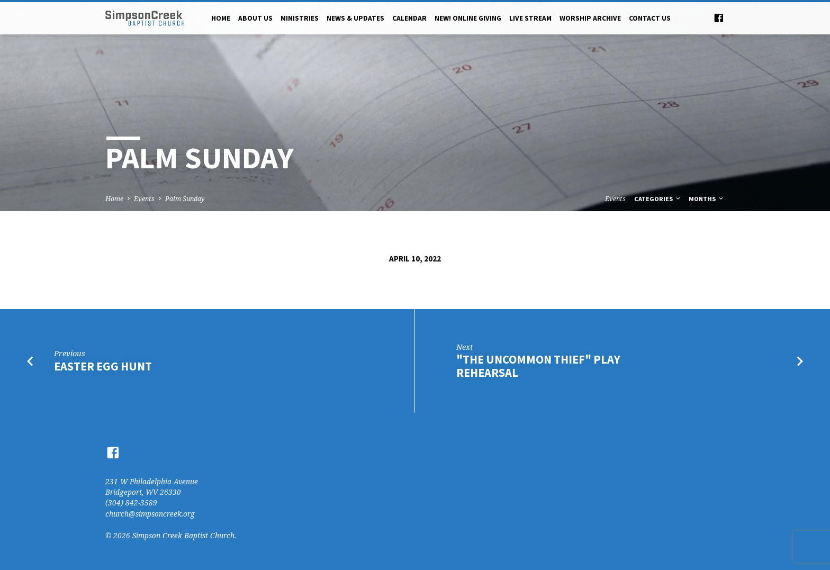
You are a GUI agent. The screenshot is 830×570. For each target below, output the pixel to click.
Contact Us (650, 18)
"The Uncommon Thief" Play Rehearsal (538, 366)
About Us (255, 18)
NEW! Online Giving (468, 18)
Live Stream (530, 18)
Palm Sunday (185, 198)
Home (220, 18)
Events (144, 198)
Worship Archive (590, 18)
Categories (658, 199)
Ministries (300, 18)
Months (707, 199)
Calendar (409, 18)
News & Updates (355, 18)
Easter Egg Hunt (103, 366)
